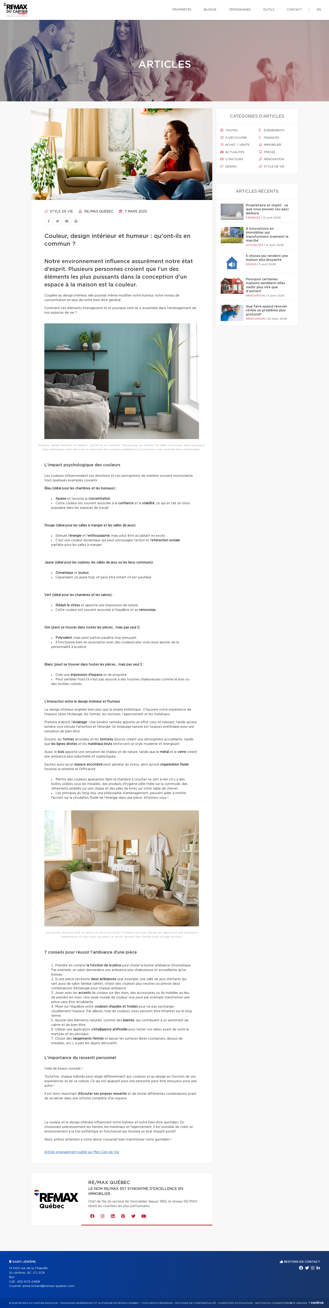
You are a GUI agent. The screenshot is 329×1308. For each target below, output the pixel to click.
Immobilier (270, 144)
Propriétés (181, 9)
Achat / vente (234, 144)
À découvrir (233, 137)
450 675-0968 (28, 1281)
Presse (267, 152)
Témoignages (240, 9)
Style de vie (58, 211)
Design (228, 166)
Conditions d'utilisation (235, 1303)
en (319, 9)
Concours (231, 159)
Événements (271, 130)
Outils (268, 9)
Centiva (316, 1302)
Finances (269, 137)
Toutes (229, 130)
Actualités (232, 152)
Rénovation (271, 159)
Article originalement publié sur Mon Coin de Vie (81, 1152)
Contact (294, 9)
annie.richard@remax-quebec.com (48, 1286)
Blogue (210, 9)
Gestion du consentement (273, 1303)
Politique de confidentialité (195, 1303)
